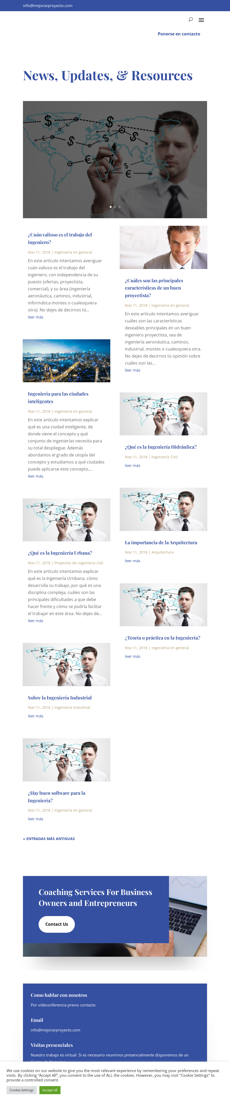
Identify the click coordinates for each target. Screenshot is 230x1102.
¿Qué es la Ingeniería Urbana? (60, 553)
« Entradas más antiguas (49, 838)
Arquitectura (163, 552)
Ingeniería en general (73, 252)
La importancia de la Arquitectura (161, 542)
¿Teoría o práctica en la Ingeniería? (162, 638)
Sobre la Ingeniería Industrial (60, 697)
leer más (35, 317)
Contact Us (56, 924)
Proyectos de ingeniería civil (79, 562)
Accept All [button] (50, 1090)
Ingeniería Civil (165, 456)
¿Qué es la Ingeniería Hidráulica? (161, 447)
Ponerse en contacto (179, 34)
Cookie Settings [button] (22, 1090)
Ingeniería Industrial (72, 707)
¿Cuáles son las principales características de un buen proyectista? (154, 288)
